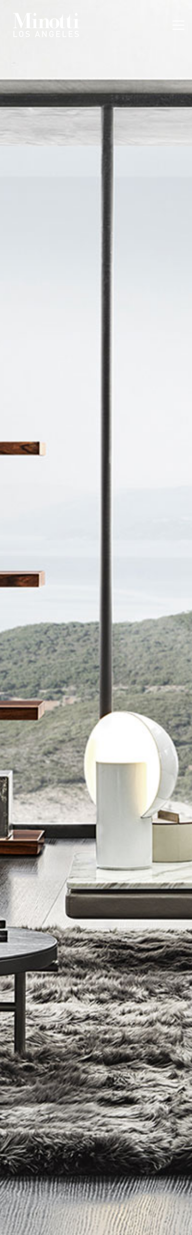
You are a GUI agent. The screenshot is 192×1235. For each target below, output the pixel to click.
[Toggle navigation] (178, 25)
